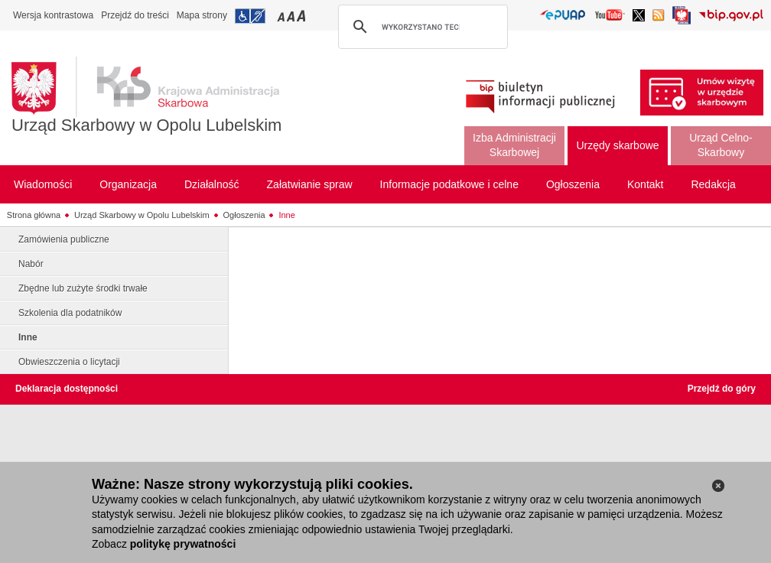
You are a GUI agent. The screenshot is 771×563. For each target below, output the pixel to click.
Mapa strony (202, 15)
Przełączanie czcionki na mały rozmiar (282, 15)
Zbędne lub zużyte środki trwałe (83, 288)
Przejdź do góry (722, 388)
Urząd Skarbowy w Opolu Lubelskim (146, 125)
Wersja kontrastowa (53, 15)
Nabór (31, 264)
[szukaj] (421, 27)
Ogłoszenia (244, 215)
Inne (286, 215)
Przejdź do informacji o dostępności (250, 16)
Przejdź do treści (135, 15)
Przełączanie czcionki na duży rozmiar (302, 15)
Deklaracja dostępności (66, 388)
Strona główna (33, 215)
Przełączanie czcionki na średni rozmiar (292, 15)
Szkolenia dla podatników (70, 313)
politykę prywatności (183, 544)
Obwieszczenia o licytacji (69, 361)
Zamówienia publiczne (63, 239)
